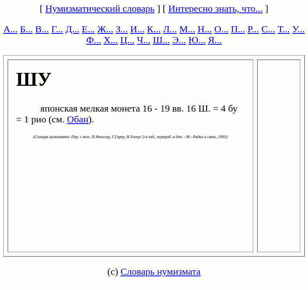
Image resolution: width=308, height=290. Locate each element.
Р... (253, 29)
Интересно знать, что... (216, 8)
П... (238, 29)
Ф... (93, 40)
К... (153, 29)
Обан (77, 119)
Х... (111, 40)
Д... (72, 29)
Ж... (106, 29)
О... (221, 29)
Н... (205, 29)
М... (187, 29)
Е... (88, 29)
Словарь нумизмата (161, 271)
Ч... (144, 40)
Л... (170, 29)
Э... (179, 40)
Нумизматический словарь (99, 8)
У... (298, 29)
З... (122, 29)
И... (137, 29)
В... (42, 29)
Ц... (127, 40)
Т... (283, 29)
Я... (215, 40)
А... (10, 29)
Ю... (197, 40)
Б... (26, 29)
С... (268, 29)
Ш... (161, 40)
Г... (57, 29)
